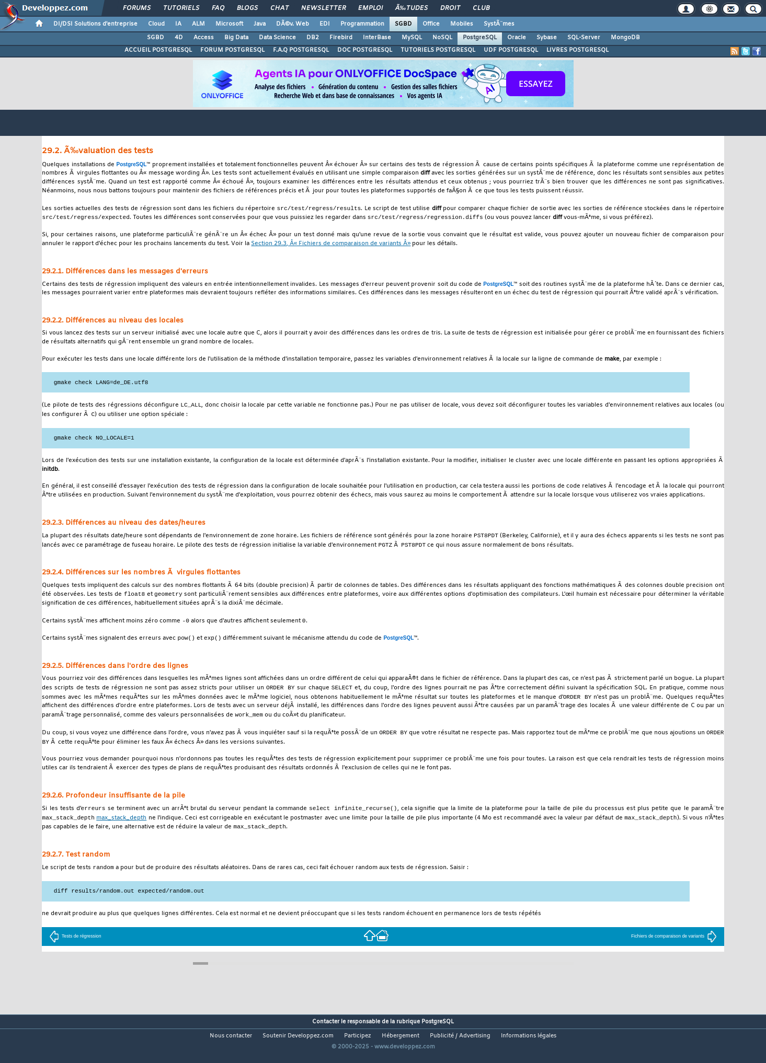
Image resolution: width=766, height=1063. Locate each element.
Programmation (362, 24)
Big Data (236, 37)
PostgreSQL (480, 37)
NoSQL (442, 37)
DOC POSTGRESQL (364, 50)
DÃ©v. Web (292, 24)
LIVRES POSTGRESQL (577, 50)
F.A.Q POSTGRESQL (301, 50)
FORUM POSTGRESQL (232, 50)
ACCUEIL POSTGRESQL (158, 50)
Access (203, 37)
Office (431, 24)
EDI (324, 24)
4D (179, 37)
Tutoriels (181, 8)
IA (178, 24)
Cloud (156, 24)
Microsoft (229, 24)
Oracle (516, 37)
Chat (279, 8)
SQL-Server (583, 37)
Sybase (546, 37)
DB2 (312, 37)
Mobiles (461, 24)
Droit (450, 8)
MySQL (412, 37)
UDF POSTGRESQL (511, 50)
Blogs (247, 8)
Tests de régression (75, 945)
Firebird (340, 37)
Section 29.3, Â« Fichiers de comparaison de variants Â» (330, 245)
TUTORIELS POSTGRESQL (438, 50)
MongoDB (625, 37)
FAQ (218, 8)
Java (260, 24)
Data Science (277, 37)
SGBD (403, 24)
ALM (198, 24)
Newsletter (323, 8)
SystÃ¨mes (499, 24)
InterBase (377, 37)
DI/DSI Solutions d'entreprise (95, 24)
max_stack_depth (121, 826)
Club (481, 8)
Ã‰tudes (411, 8)
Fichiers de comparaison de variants (674, 945)
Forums (137, 8)
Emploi (370, 8)
